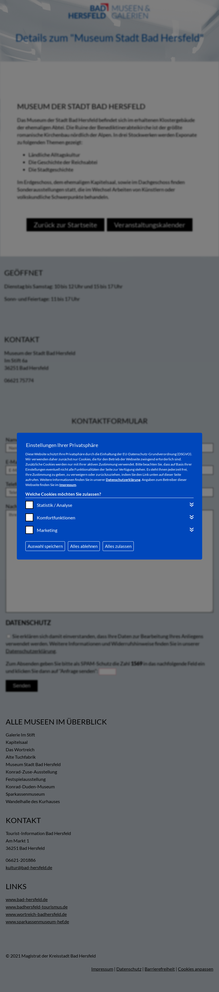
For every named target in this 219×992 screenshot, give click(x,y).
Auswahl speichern (45, 546)
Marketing (47, 530)
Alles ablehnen (84, 546)
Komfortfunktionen (56, 517)
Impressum (67, 485)
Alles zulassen (118, 546)
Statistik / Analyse (54, 505)
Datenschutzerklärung (123, 479)
